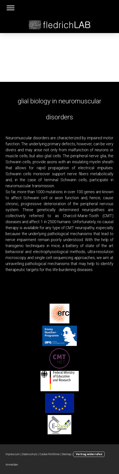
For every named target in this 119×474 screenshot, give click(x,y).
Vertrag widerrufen (89, 454)
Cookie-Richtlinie (49, 454)
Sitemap (66, 454)
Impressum (13, 454)
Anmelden (12, 464)
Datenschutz (29, 454)
